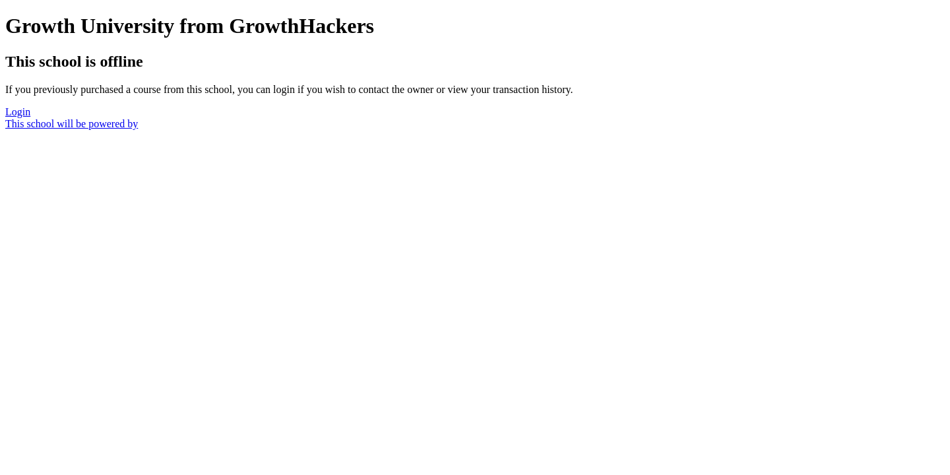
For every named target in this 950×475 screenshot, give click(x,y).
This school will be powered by (71, 123)
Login (17, 111)
